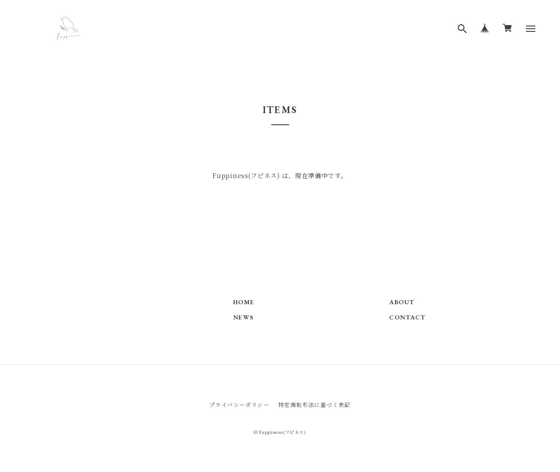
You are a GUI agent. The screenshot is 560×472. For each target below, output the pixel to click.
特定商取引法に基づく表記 (314, 404)
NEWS (243, 317)
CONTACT (407, 317)
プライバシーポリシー (239, 404)
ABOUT (401, 302)
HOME (244, 302)
